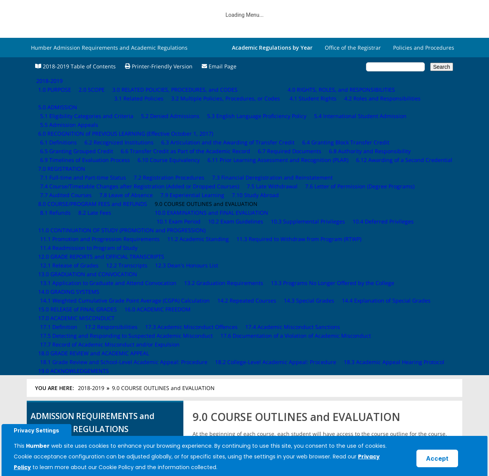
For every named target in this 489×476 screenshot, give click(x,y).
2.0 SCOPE (47, 165)
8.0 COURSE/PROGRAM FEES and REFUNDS (88, 231)
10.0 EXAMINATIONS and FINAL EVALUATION (91, 250)
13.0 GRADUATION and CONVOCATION (83, 288)
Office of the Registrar (353, 47)
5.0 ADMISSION (53, 194)
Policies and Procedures (423, 47)
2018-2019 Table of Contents (75, 66)
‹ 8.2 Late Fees (213, 284)
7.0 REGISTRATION (57, 222)
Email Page (219, 66)
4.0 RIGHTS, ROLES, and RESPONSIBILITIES (88, 184)
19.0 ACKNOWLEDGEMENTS (69, 345)
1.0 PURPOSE (50, 156)
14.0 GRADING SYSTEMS (65, 297)
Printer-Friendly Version (159, 66)
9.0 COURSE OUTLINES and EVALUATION (86, 241)
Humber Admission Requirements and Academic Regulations (109, 47)
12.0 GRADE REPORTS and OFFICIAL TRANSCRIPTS (97, 278)
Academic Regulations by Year (272, 47)
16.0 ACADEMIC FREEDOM (67, 317)
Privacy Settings (36, 430)
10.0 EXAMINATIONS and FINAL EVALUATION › (410, 288)
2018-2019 (91, 89)
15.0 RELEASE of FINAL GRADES (73, 307)
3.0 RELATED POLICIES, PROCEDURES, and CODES (97, 175)
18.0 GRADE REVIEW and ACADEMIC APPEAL (89, 336)
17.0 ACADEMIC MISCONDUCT (72, 326)
